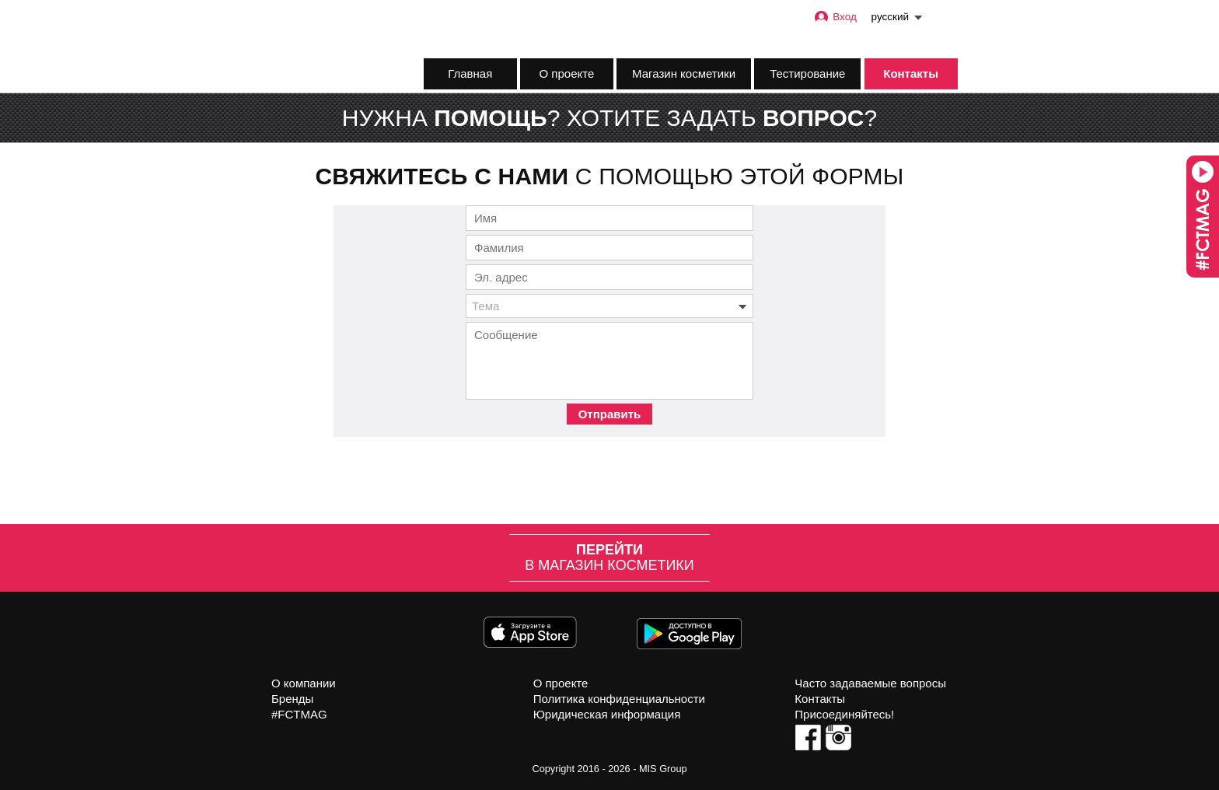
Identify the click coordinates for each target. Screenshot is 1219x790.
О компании (303, 683)
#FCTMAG (299, 714)
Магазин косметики (683, 73)
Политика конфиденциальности (619, 698)
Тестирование (807, 73)
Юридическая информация (607, 714)
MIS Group (663, 768)
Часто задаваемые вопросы (870, 683)
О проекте (567, 73)
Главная (470, 73)
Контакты (910, 73)
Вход (835, 17)
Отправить (609, 414)
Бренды (292, 698)
